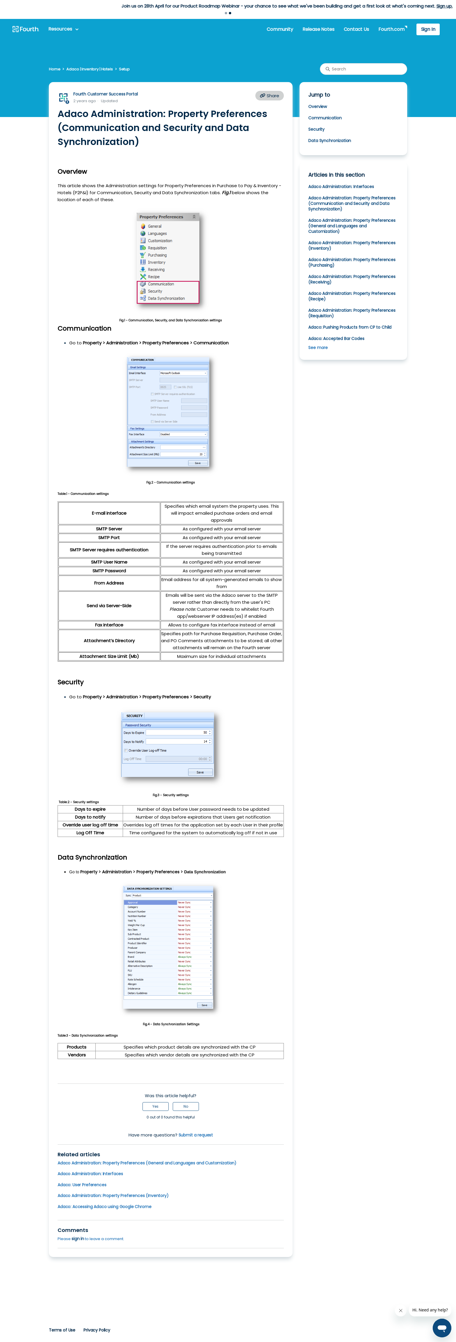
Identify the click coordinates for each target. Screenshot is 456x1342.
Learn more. (265, 6)
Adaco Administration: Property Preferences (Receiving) (352, 279)
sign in (78, 1239)
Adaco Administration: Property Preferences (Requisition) (352, 313)
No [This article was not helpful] (186, 1106)
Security (317, 129)
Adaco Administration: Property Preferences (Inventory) (113, 1195)
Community (280, 29)
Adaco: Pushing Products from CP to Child (349, 327)
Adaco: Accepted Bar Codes (336, 338)
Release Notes (318, 29)
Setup (124, 69)
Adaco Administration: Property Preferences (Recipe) (352, 296)
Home (54, 69)
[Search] (363, 69)
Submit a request (196, 1135)
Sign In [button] (428, 29)
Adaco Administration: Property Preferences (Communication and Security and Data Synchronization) (352, 203)
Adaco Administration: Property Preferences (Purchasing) (352, 262)
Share (269, 96)
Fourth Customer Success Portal (105, 94)
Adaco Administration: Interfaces (90, 1174)
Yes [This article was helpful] (155, 1106)
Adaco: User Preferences (82, 1185)
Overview (318, 106)
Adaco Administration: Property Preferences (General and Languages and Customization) (147, 1163)
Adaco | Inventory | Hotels (89, 69)
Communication (324, 118)
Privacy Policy (96, 1330)
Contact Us (356, 29)
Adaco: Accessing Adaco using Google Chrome (105, 1207)
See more (318, 347)
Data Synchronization (330, 141)
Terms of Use (62, 1330)
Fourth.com (391, 29)
